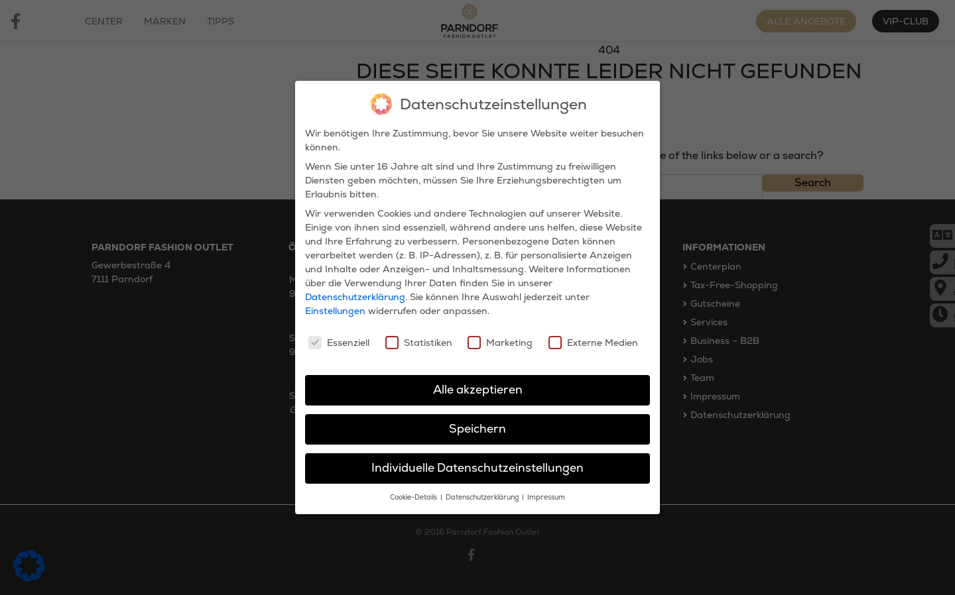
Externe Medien (593, 336)
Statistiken (418, 336)
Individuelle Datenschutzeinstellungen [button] (477, 462)
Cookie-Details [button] (414, 491)
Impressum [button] (546, 491)
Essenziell (338, 336)
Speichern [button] (477, 422)
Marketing (500, 336)
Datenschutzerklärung (355, 292)
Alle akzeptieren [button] (478, 384)
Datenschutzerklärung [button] (483, 491)
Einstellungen (335, 305)
